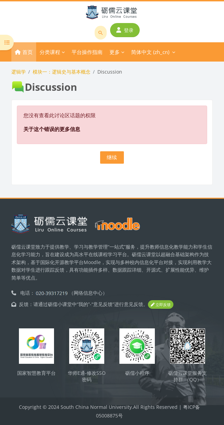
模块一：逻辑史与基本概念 (61, 71)
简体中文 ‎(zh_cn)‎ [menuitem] (150, 51)
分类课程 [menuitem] (50, 51)
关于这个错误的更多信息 (51, 129)
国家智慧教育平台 (36, 373)
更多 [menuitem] (114, 51)
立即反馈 (161, 304)
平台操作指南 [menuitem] (87, 51)
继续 (112, 157)
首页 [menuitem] (27, 51)
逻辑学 (18, 71)
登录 (125, 30)
